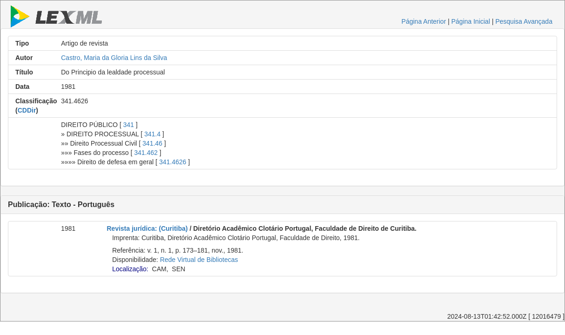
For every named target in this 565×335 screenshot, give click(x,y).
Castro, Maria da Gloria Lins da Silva (114, 57)
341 (128, 124)
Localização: (130, 269)
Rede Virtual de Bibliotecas (199, 259)
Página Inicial (470, 21)
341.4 (152, 134)
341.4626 (172, 162)
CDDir (27, 110)
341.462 (146, 152)
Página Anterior (423, 21)
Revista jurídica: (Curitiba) (147, 228)
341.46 (152, 143)
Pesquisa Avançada (523, 21)
